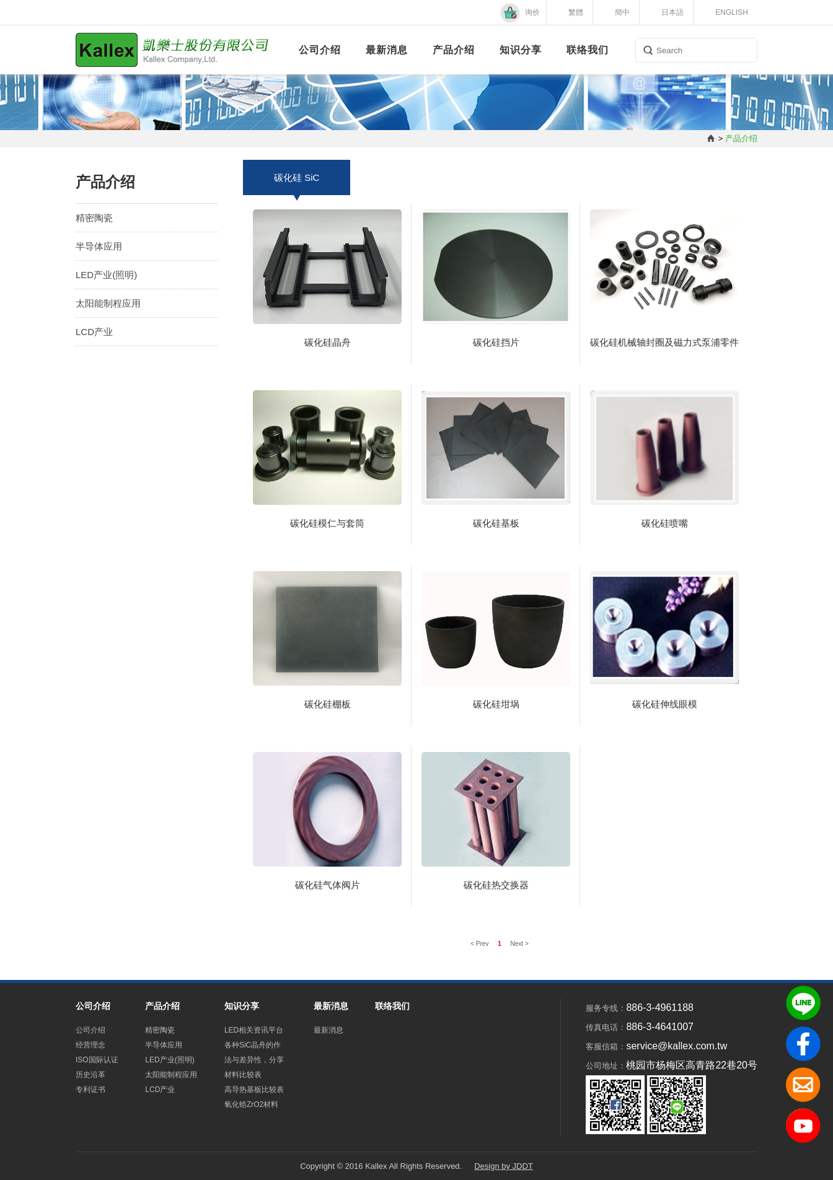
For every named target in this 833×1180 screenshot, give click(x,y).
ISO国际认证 (97, 1059)
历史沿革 (90, 1074)
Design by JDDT (503, 1166)
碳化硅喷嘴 (664, 523)
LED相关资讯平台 (253, 1030)
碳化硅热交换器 (496, 885)
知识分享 (521, 50)
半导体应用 (99, 246)
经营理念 (90, 1045)
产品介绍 (454, 50)
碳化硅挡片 (496, 342)
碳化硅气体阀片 (327, 885)
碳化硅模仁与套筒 (327, 523)
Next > (520, 943)
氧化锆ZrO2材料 (251, 1104)
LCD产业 (94, 331)
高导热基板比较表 (254, 1089)
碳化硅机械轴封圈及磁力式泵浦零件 (664, 342)
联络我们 (587, 50)
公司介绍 (320, 50)
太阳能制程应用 (108, 303)
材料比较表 (243, 1074)
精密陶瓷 (94, 217)
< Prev (480, 943)
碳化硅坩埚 (496, 704)
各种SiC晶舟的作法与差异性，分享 (254, 1052)
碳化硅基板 (496, 523)
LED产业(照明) (106, 274)
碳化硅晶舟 (327, 342)
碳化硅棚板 (327, 704)
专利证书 (90, 1089)
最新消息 (387, 50)
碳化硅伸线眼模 (664, 704)
